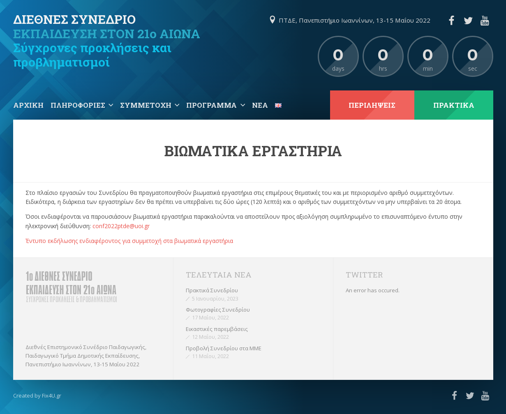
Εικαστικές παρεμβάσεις (217, 329)
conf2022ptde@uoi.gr (121, 226)
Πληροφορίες (78, 105)
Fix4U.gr (51, 395)
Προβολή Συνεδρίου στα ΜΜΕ (223, 348)
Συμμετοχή (145, 105)
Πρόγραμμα (211, 105)
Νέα (260, 105)
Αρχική (28, 105)
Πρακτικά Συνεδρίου (212, 290)
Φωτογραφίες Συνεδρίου (218, 309)
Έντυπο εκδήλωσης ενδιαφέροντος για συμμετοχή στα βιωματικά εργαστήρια (129, 241)
